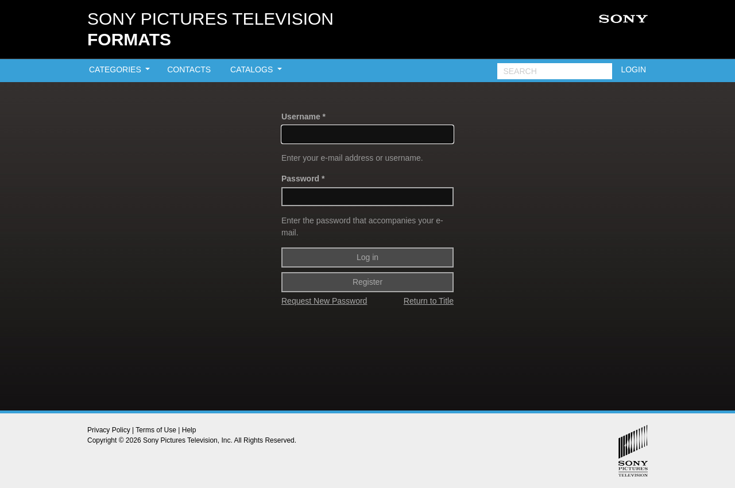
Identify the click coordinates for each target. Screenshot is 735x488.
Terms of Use (156, 430)
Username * (303, 116)
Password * (302, 178)
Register (367, 281)
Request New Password (324, 300)
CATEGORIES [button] (116, 69)
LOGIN (633, 69)
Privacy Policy (108, 430)
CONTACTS (189, 69)
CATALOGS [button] (252, 69)
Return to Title (429, 300)
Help (189, 430)
